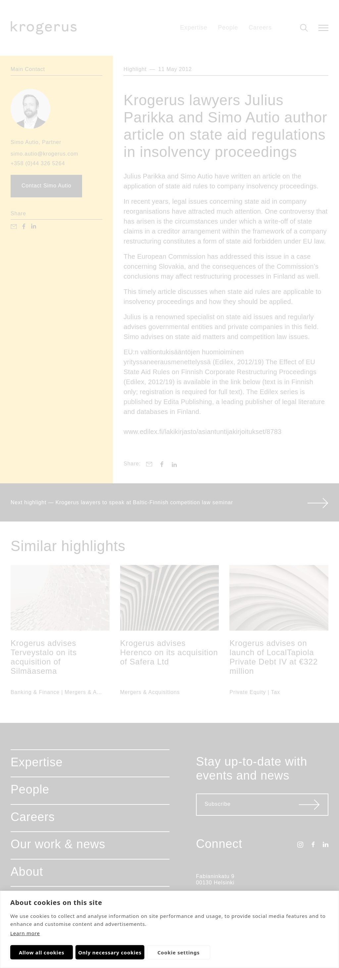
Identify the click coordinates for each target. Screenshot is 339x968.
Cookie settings (178, 952)
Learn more (25, 933)
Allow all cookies (41, 952)
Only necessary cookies (110, 952)
